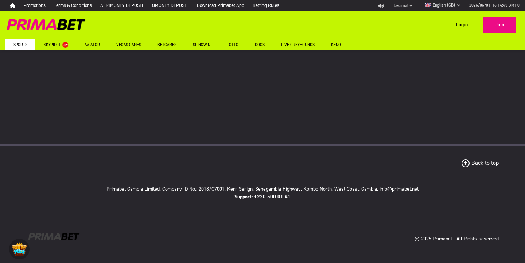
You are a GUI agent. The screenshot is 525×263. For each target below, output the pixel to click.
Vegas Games (128, 44)
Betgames (167, 44)
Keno (336, 44)
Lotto (232, 44)
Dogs (260, 44)
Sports (20, 44)
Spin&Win (201, 44)
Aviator (92, 44)
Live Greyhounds (298, 44)
